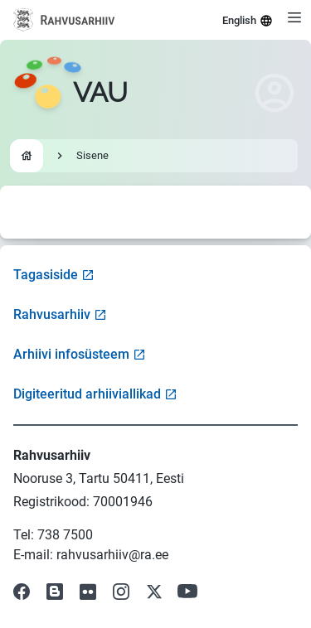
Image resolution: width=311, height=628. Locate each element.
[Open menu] (294, 17)
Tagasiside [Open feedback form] (54, 275)
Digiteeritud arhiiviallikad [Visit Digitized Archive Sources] (95, 394)
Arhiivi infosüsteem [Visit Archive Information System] (79, 354)
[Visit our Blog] (54, 591)
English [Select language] (247, 20)
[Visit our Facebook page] (21, 591)
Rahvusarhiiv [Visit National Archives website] (60, 314)
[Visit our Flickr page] (87, 591)
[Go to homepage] (70, 92)
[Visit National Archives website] (64, 19)
